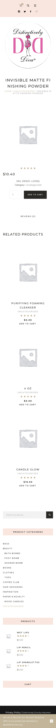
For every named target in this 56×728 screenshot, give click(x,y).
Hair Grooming (13, 587)
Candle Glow (28, 469)
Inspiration (10, 592)
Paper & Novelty (14, 597)
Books (7, 568)
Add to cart (35, 195)
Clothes (8, 572)
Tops (7, 577)
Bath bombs (12, 553)
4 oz (28, 388)
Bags (6, 544)
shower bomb (13, 563)
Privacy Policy (13, 712)
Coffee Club (11, 582)
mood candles (14, 601)
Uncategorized (24, 91)
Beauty (7, 548)
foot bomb (11, 558)
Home (8, 91)
